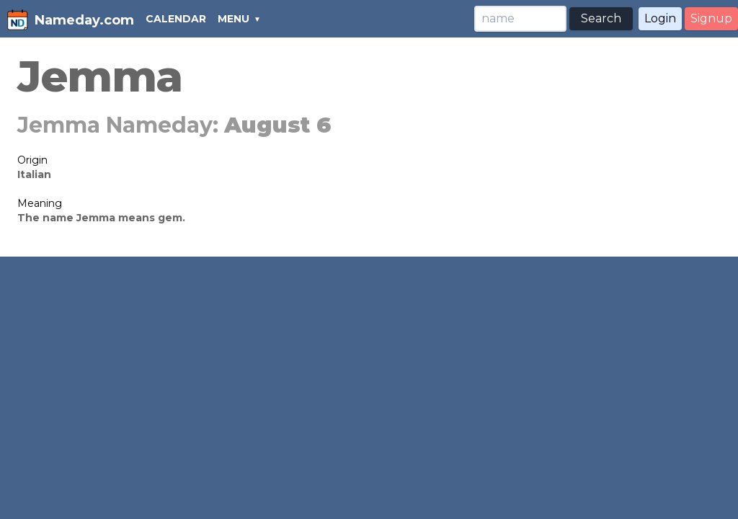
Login (660, 18)
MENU (233, 18)
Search (601, 18)
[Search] (520, 19)
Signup (711, 18)
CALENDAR (176, 18)
